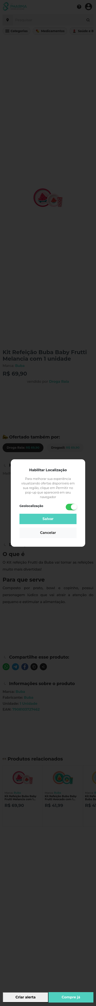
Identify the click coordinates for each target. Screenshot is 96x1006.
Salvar (48, 519)
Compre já (71, 997)
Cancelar (48, 533)
